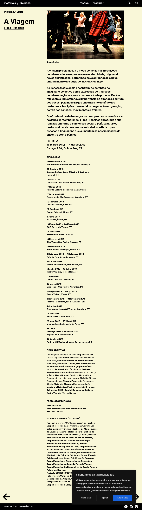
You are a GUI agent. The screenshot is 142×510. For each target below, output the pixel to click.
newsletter (26, 506)
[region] (104, 487)
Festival (84, 3)
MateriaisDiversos (17, 3)
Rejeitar (104, 498)
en (136, 3)
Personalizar (85, 498)
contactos (10, 506)
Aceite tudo (122, 498)
